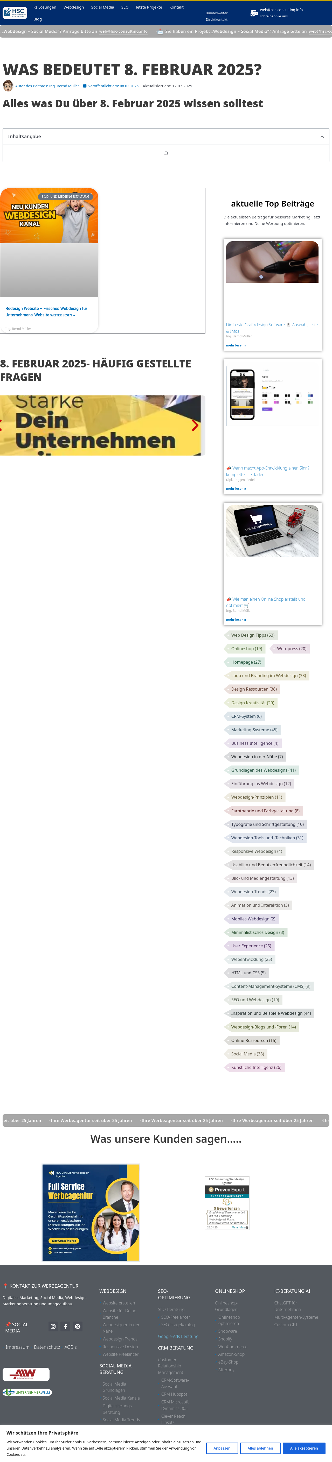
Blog (37, 22)
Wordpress (292, 657)
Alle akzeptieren (304, 1448)
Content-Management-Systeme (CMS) (270, 1005)
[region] (166, 1443)
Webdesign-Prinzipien (256, 810)
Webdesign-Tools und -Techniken (267, 852)
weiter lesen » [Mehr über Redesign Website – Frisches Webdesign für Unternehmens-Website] (62, 322)
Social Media (102, 10)
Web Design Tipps (252, 643)
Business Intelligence (254, 754)
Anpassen (222, 1448)
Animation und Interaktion (260, 921)
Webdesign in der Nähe (257, 768)
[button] (322, 143)
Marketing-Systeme (254, 740)
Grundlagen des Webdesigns (263, 782)
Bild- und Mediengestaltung (262, 894)
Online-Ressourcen (253, 1061)
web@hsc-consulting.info (284, 13)
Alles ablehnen (260, 1448)
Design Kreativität (252, 712)
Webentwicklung (251, 977)
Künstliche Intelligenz (256, 1088)
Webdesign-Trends (253, 907)
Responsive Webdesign (256, 866)
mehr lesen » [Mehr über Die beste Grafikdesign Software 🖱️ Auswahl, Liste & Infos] (236, 352)
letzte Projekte (149, 10)
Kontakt (176, 10)
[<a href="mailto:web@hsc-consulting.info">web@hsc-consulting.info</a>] (254, 16)
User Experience (251, 963)
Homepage (246, 671)
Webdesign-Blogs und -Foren (263, 1047)
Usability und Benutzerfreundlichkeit (271, 880)
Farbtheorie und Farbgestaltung (265, 824)
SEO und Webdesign (255, 1019)
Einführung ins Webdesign (261, 796)
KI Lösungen (44, 10)
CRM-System (246, 726)
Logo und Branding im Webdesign (268, 684)
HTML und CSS (248, 991)
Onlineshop (246, 657)
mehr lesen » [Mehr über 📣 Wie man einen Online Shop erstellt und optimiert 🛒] (236, 626)
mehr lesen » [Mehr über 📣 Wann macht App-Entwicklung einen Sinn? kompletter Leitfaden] (236, 495)
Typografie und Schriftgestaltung (267, 838)
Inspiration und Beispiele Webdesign (271, 1033)
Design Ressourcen (254, 698)
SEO (125, 10)
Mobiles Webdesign (253, 935)
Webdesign (74, 10)
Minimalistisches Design (257, 949)
